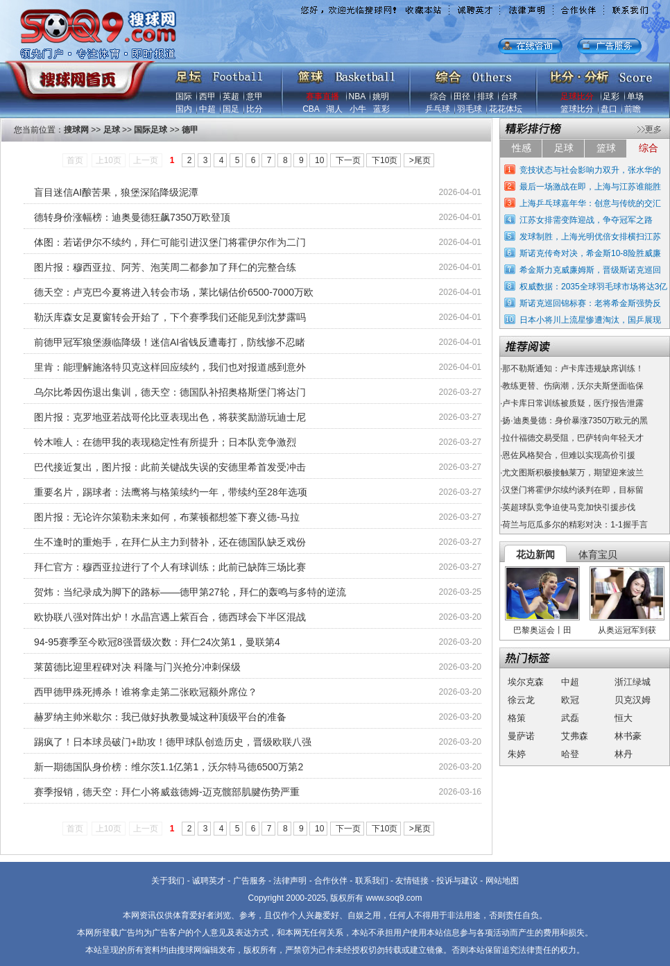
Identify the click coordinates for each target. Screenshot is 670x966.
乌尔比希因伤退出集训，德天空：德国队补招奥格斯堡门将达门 (170, 392)
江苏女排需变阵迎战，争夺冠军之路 (586, 220)
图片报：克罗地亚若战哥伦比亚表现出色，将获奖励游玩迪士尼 (170, 417)
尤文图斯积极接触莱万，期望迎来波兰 (573, 472)
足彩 (611, 96)
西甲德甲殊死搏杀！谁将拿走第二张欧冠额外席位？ (145, 691)
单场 (635, 96)
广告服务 (249, 881)
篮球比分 (577, 109)
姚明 (380, 96)
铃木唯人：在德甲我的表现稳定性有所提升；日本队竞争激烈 (165, 442)
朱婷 (517, 754)
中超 (207, 109)
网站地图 (502, 881)
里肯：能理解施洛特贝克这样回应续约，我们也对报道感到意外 (170, 367)
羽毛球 (469, 109)
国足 (231, 109)
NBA (357, 96)
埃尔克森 (526, 682)
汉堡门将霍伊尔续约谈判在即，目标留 (573, 490)
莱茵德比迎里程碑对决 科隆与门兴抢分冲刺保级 (137, 666)
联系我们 (371, 881)
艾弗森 (574, 736)
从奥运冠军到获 (627, 630)
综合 (438, 96)
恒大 (624, 718)
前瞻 (632, 109)
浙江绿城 (633, 682)
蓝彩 (381, 109)
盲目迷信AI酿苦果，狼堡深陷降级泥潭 (116, 192)
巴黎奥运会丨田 (542, 630)
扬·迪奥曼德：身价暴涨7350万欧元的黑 (575, 420)
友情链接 (412, 881)
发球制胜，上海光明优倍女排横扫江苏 (590, 237)
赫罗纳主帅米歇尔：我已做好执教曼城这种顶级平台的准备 (160, 716)
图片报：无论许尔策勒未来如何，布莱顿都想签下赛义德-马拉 (167, 517)
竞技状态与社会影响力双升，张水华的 (590, 170)
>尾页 (420, 160)
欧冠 (570, 700)
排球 (485, 96)
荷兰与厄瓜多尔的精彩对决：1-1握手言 (574, 524)
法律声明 (290, 881)
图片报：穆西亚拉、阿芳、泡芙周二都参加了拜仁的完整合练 (165, 267)
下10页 (384, 160)
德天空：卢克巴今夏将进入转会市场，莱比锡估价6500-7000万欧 (173, 292)
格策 (517, 718)
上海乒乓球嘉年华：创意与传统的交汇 (590, 203)
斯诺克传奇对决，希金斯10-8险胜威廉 (590, 253)
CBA (310, 109)
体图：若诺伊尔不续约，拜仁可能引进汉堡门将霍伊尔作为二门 (170, 242)
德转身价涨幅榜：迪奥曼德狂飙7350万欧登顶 (132, 217)
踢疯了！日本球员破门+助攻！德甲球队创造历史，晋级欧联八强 (172, 741)
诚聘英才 (208, 881)
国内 (183, 109)
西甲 (207, 96)
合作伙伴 (330, 881)
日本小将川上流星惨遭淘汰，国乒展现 (590, 320)
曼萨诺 (521, 736)
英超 (231, 96)
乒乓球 (437, 109)
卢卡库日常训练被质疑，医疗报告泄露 (573, 403)
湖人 (334, 109)
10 (319, 160)
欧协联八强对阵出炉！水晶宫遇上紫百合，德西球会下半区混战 (170, 616)
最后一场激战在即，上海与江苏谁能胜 (590, 187)
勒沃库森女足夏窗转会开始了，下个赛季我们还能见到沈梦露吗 (170, 317)
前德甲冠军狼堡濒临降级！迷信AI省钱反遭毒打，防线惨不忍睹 (169, 342)
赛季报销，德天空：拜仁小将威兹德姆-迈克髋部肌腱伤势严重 (167, 791)
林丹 (624, 754)
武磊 (570, 718)
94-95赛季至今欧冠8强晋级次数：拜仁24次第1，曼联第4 (157, 641)
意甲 (254, 96)
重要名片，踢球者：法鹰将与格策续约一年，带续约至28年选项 (170, 492)
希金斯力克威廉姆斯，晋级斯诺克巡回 (590, 270)
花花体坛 (505, 109)
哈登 (570, 754)
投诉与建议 (457, 881)
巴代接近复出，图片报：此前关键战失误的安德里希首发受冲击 (170, 467)
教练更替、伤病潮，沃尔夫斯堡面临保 (573, 386)
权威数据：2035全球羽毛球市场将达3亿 (593, 286)
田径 (462, 96)
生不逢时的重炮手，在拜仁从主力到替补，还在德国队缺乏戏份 (170, 542)
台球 (509, 96)
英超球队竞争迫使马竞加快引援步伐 (568, 507)
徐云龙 (521, 700)
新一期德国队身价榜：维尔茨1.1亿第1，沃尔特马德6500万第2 (168, 766)
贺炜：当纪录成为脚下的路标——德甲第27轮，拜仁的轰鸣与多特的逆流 (190, 592)
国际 (183, 96)
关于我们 (167, 881)
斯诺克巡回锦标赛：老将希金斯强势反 (590, 303)
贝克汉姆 (633, 700)
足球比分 (577, 96)
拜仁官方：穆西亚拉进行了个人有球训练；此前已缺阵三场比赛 (170, 567)
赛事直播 (322, 96)
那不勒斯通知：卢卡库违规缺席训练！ (573, 368)
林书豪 (628, 736)
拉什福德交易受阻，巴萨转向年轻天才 (573, 438)
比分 (254, 109)
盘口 (609, 109)
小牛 (358, 109)
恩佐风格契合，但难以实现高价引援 (568, 455)
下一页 (348, 160)
